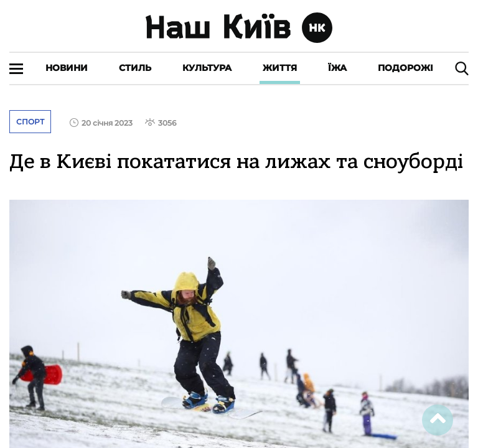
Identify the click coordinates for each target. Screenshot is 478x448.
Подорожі (405, 67)
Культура (207, 67)
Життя (280, 67)
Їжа (337, 67)
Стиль (135, 67)
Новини (66, 67)
